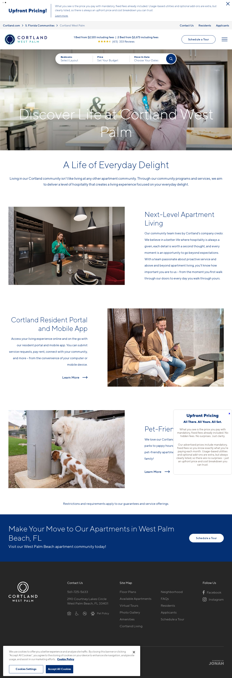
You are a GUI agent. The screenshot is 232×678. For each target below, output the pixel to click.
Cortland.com (11, 25)
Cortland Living (131, 626)
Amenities (127, 619)
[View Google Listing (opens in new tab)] (116, 41)
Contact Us (187, 25)
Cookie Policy (65, 659)
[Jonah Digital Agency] (215, 662)
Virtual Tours (129, 605)
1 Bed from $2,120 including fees (94, 37)
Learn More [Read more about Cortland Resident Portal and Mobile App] (70, 377)
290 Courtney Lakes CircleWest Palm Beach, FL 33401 (87, 601)
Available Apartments (135, 599)
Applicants (222, 25)
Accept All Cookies (59, 669)
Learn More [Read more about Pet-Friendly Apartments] (153, 472)
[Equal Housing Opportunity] (69, 613)
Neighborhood (172, 592)
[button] (3, 2)
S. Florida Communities (39, 25)
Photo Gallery (130, 612)
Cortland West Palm (72, 25)
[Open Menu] (224, 39)
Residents (205, 25)
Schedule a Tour (198, 39)
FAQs (165, 599)
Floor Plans (128, 592)
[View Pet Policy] (100, 613)
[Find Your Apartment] (171, 59)
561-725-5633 (77, 592)
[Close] (134, 652)
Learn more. (62, 15)
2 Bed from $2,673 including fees (137, 37)
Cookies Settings (26, 669)
